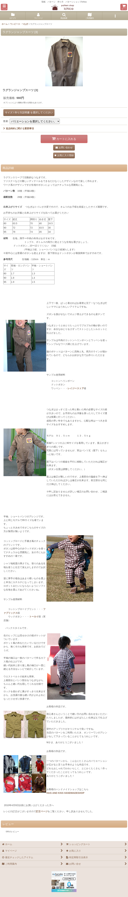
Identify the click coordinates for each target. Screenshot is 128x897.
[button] (4, 7)
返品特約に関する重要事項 (18, 128)
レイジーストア (76, 388)
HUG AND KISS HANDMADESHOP (65, 793)
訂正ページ (42, 811)
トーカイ (33, 616)
